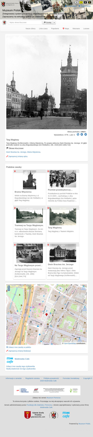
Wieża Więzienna (33, 152)
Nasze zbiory (30, 29)
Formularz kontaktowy (71, 378)
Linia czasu (43, 29)
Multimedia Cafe (22, 359)
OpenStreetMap (70, 343)
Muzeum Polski (84, 424)
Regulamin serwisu (32, 378)
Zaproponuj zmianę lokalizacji (18, 351)
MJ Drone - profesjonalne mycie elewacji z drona (72, 430)
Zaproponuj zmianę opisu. (17, 156)
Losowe (86, 29)
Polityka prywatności (51, 378)
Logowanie (71, 6)
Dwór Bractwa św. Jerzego (16, 152)
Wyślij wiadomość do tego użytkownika (20, 369)
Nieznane (76, 29)
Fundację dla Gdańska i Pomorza (39, 405)
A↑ (70, 2)
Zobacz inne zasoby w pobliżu (18, 347)
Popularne (55, 29)
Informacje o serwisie (14, 378)
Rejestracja (84, 6)
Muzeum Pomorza (53, 398)
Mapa (66, 29)
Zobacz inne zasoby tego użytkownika (20, 366)
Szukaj (47, 22)
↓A (61, 2)
